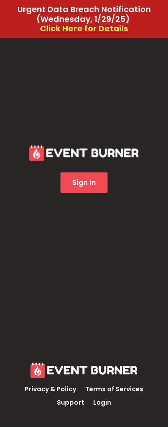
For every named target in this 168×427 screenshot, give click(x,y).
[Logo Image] (84, 371)
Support (70, 402)
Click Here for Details (84, 28)
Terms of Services (114, 389)
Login (102, 402)
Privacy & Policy (50, 389)
